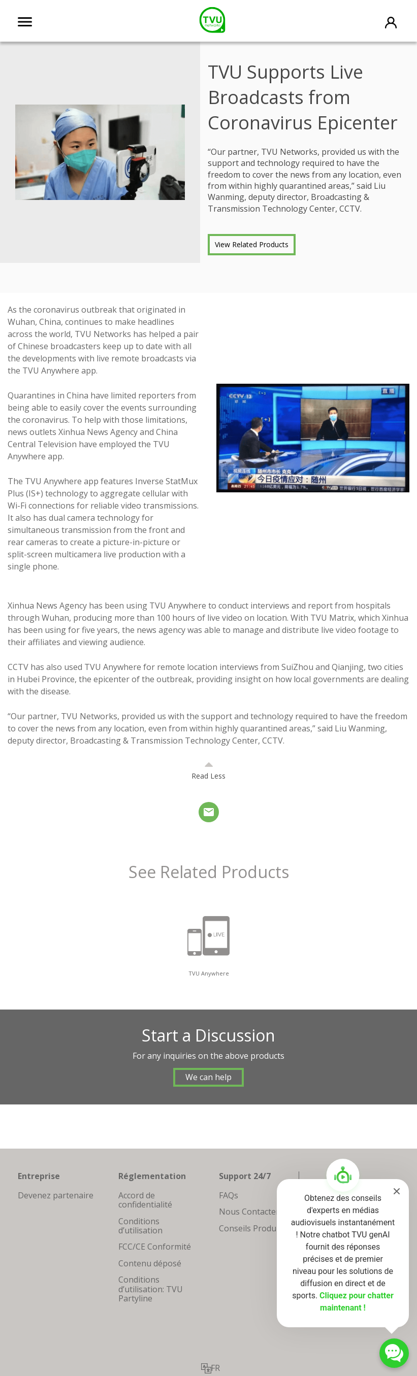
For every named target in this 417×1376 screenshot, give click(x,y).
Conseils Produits (252, 1228)
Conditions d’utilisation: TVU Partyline (150, 1289)
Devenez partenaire (55, 1195)
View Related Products (251, 244)
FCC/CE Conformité (154, 1246)
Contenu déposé (149, 1263)
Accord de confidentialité (145, 1200)
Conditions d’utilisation (140, 1226)
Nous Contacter (249, 1211)
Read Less (208, 776)
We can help (208, 1077)
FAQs (228, 1195)
